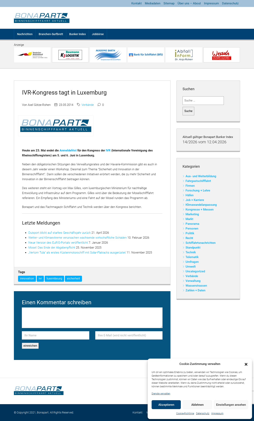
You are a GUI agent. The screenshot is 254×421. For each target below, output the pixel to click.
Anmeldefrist (68, 150)
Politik (190, 233)
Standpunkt (193, 247)
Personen (192, 228)
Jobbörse (98, 34)
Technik (191, 252)
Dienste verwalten (161, 393)
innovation (27, 278)
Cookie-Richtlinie (185, 413)
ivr (40, 278)
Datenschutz (202, 413)
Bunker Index (77, 34)
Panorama (192, 224)
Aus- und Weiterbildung (201, 176)
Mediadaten (152, 3)
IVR (108, 150)
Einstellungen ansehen (231, 405)
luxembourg (54, 278)
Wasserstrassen (196, 285)
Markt (189, 219)
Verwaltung (193, 281)
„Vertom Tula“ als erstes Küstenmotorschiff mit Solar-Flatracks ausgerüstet (77, 252)
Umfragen (192, 262)
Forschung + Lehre (198, 190)
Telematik (192, 257)
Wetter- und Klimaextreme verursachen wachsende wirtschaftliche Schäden (77, 237)
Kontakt (136, 3)
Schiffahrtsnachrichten (201, 243)
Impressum (217, 413)
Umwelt (191, 266)
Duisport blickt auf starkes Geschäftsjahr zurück (59, 232)
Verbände (88, 105)
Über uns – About (189, 3)
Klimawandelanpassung (201, 205)
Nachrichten (25, 34)
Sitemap (169, 3)
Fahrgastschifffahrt (198, 181)
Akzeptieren (166, 405)
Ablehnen (197, 405)
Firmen (190, 186)
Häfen (189, 195)
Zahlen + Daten (195, 290)
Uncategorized (195, 271)
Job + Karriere (195, 200)
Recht (189, 238)
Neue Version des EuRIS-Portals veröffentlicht (58, 242)
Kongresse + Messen (200, 209)
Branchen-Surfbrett (51, 34)
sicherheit (73, 278)
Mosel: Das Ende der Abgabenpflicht (51, 247)
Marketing (192, 214)
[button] (246, 364)
